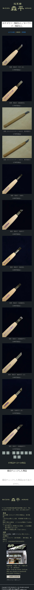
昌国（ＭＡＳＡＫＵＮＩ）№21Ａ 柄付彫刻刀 (17, 159)
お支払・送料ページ (13, 534)
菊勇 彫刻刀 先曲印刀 (17, 231)
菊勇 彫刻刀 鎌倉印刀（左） (17, 374)
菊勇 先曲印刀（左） (17, 410)
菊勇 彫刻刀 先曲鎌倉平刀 (17, 339)
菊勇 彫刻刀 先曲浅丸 (17, 267)
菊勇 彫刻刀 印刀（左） (17, 67)
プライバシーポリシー (14, 580)
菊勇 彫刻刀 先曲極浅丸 (17, 303)
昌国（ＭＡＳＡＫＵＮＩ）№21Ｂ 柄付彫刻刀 (17, 131)
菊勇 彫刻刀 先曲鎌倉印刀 (17, 446)
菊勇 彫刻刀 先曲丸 (17, 195)
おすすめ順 (11, 32)
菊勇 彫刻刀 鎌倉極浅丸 (17, 103)
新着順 (24, 32)
